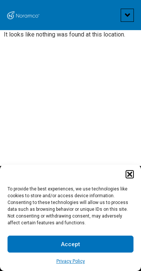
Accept (70, 244)
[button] (129, 174)
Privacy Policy (70, 261)
